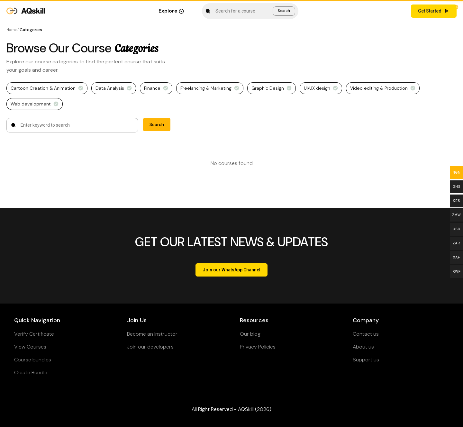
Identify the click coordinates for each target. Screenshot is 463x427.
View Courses (30, 346)
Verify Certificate (34, 334)
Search (284, 11)
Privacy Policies (258, 346)
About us (363, 346)
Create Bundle (30, 372)
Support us (366, 359)
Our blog (250, 334)
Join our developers (150, 346)
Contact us (366, 334)
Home (11, 29)
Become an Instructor (152, 334)
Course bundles (32, 359)
